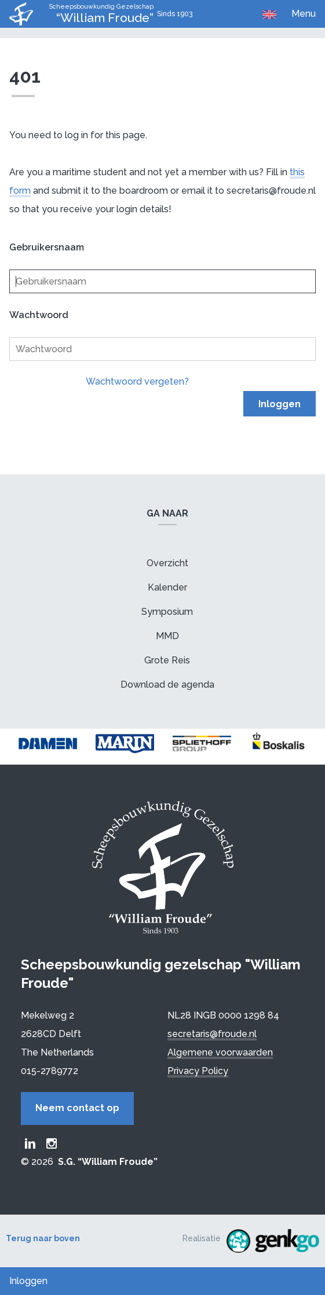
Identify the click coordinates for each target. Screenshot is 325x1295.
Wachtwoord (38, 314)
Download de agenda (167, 684)
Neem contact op (77, 1107)
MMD (167, 635)
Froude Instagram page (51, 1143)
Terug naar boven (43, 1238)
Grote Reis (167, 660)
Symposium (167, 611)
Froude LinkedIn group (30, 1143)
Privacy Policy (197, 1070)
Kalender (167, 587)
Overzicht (167, 563)
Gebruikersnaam (46, 247)
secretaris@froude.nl (212, 1033)
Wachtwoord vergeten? (137, 381)
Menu (303, 13)
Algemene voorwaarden (220, 1052)
